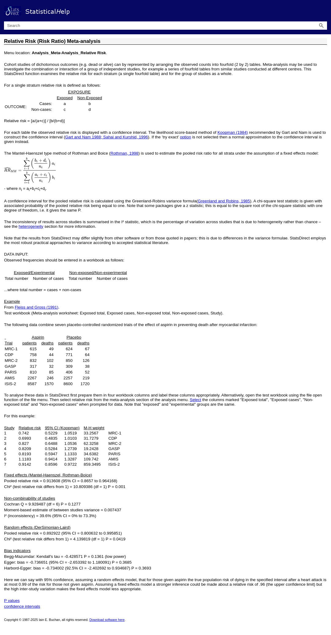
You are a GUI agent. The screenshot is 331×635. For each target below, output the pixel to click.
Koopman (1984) (232, 132)
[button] (321, 25)
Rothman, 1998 (124, 153)
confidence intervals (22, 606)
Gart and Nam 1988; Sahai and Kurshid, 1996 (106, 137)
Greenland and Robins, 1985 (224, 201)
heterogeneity (31, 226)
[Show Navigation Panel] (323, 10)
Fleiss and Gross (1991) (36, 307)
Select (195, 399)
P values (12, 600)
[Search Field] (165, 25)
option (185, 137)
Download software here (107, 620)
